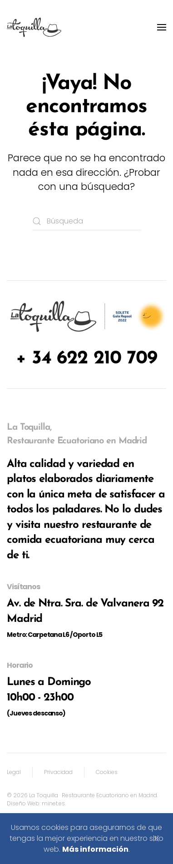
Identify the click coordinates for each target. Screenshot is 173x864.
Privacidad (58, 772)
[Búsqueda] (86, 221)
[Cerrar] (156, 838)
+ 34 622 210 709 (86, 358)
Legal (14, 772)
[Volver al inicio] (34, 27)
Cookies (107, 772)
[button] (161, 27)
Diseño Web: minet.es (36, 803)
